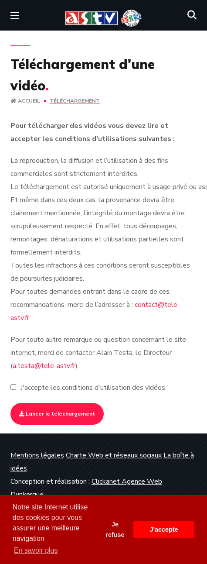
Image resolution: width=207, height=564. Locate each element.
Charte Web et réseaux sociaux (114, 455)
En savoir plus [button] (36, 550)
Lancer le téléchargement (57, 413)
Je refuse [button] (114, 529)
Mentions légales (37, 455)
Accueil (25, 100)
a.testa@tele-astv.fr (44, 366)
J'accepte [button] (164, 529)
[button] (192, 15)
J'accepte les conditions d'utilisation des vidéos (92, 387)
